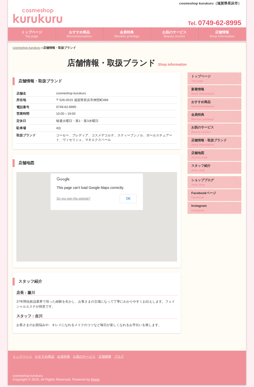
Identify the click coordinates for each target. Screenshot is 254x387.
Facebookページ (214, 192)
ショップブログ (214, 180)
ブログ (119, 358)
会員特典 (127, 36)
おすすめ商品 (79, 36)
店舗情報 (222, 36)
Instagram (214, 204)
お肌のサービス (174, 36)
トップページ (31, 36)
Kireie (95, 381)
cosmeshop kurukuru (26, 50)
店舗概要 (104, 358)
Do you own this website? (73, 200)
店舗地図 (214, 153)
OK (128, 201)
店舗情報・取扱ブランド (214, 141)
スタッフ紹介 (214, 166)
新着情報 (214, 92)
